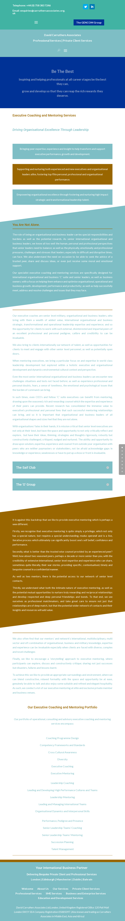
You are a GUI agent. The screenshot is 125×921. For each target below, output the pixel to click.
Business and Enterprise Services (86, 893)
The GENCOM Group (89, 22)
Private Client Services (86, 888)
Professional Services (28, 893)
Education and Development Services (60, 897)
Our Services (60, 888)
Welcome (27, 888)
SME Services (54, 893)
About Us (43, 888)
